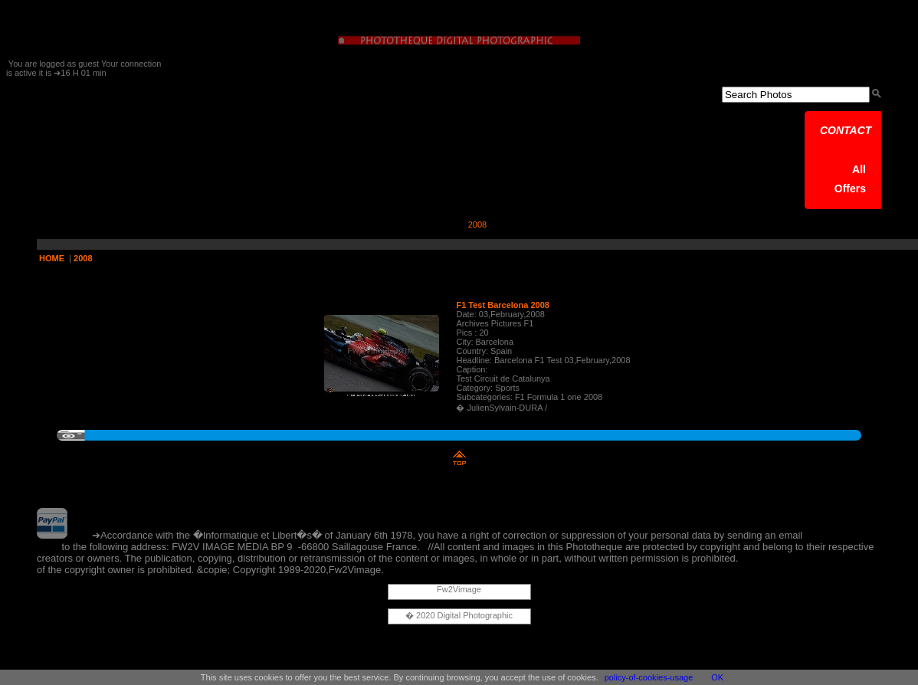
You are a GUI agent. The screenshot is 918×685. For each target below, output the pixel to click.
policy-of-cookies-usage (649, 677)
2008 (83, 258)
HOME (51, 258)
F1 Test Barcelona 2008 (502, 305)
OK (717, 677)
